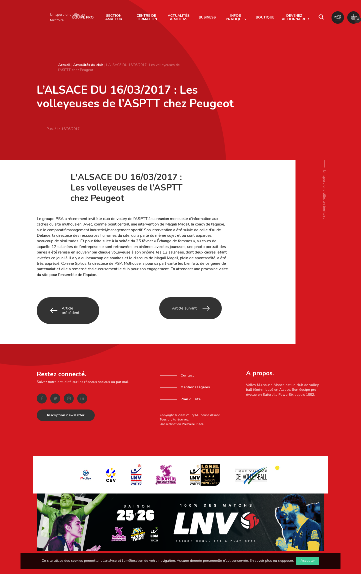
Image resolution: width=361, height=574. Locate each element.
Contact (187, 373)
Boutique (265, 17)
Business (207, 17)
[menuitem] (114, 17)
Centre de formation (146, 17)
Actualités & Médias (179, 17)
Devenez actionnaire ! (295, 17)
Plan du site (190, 397)
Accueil (64, 64)
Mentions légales (195, 385)
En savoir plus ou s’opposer (271, 560)
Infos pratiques (236, 17)
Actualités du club (88, 64)
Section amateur (113, 17)
